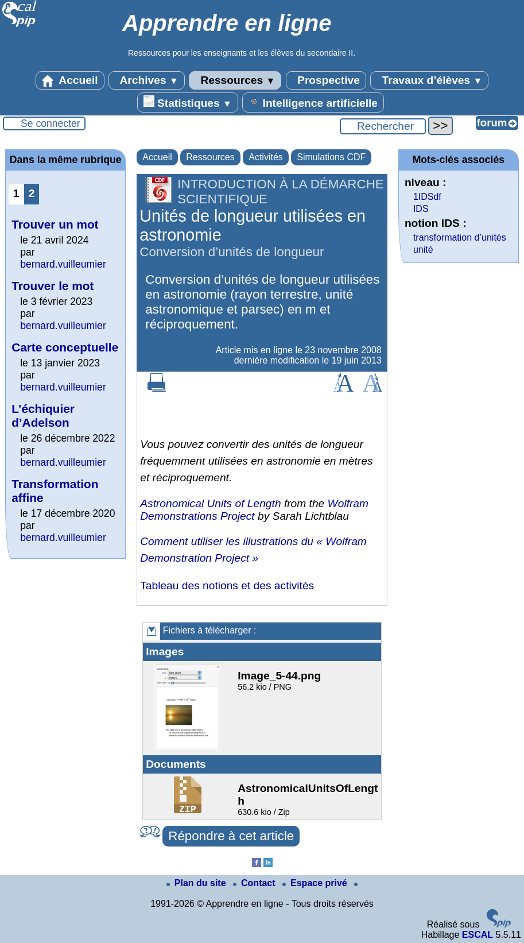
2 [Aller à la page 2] (32, 193)
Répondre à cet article (231, 836)
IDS (421, 209)
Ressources (235, 80)
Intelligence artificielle (313, 102)
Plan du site (197, 883)
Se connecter (50, 123)
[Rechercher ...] (383, 126)
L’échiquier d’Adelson (43, 415)
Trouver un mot (54, 224)
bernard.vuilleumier (63, 264)
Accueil (70, 80)
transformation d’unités (459, 237)
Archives (146, 80)
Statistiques (187, 102)
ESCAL (477, 935)
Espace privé (316, 883)
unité (423, 249)
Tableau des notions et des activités (227, 585)
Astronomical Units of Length (210, 503)
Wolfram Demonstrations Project (254, 509)
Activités (266, 157)
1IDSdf (427, 197)
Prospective (326, 80)
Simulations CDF (331, 157)
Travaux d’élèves (429, 80)
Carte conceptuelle (64, 347)
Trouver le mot (52, 285)
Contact (255, 883)
